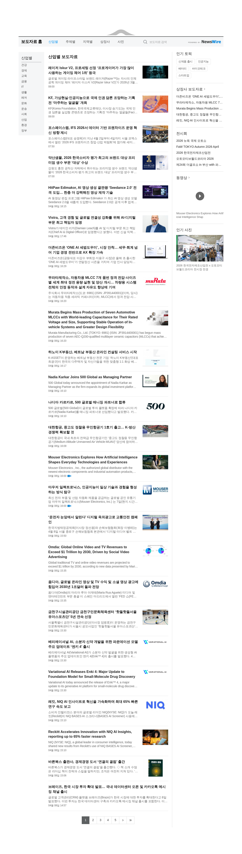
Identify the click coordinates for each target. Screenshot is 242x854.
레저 (24, 97)
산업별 (53, 41)
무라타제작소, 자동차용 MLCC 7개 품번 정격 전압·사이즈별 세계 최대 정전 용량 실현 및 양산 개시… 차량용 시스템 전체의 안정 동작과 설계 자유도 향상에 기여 (92, 282)
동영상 (181, 178)
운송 (24, 108)
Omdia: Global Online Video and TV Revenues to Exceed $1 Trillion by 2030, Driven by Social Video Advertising (88, 552)
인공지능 (203, 61)
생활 (24, 92)
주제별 (70, 41)
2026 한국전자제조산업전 (193, 152)
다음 (220, 248)
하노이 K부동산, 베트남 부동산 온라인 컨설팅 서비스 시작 (92, 352)
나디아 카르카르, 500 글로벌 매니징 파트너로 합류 (86, 402)
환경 (24, 125)
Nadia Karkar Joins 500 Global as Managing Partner (90, 377)
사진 (121, 41)
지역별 (88, 41)
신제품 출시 (185, 61)
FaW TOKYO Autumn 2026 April (197, 146)
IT (22, 86)
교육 (24, 75)
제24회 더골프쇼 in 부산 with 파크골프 (201, 164)
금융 (24, 81)
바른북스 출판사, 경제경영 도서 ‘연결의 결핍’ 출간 (86, 762)
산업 (24, 119)
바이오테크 (199, 68)
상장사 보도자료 (189, 89)
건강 (24, 64)
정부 (24, 130)
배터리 (182, 68)
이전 (179, 248)
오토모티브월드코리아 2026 (195, 158)
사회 (24, 114)
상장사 (105, 41)
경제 (24, 70)
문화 (24, 103)
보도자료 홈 (31, 41)
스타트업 (183, 75)
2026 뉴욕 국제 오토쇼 (191, 140)
